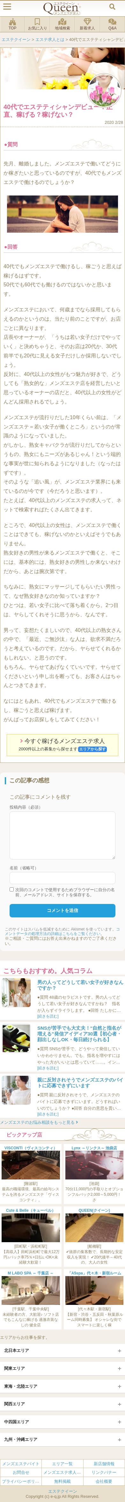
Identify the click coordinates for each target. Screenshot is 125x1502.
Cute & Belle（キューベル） (30, 1210)
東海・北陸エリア (20, 1386)
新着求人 (87, 24)
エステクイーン (62, 1491)
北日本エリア (16, 1350)
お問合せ (21, 1472)
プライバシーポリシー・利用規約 (33, 1481)
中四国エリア (16, 1421)
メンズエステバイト (21, 1463)
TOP (12, 24)
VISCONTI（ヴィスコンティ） (30, 1148)
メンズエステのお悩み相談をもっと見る (39, 1122)
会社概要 (104, 1481)
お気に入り (37, 24)
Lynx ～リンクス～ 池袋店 (94, 1148)
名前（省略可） (24, 868)
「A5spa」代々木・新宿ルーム (94, 1273)
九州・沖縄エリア (20, 1439)
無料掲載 (62, 1481)
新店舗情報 (104, 1463)
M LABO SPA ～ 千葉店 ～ (31, 1273)
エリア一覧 (62, 1463)
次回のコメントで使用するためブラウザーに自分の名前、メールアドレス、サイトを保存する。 (65, 892)
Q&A (112, 24)
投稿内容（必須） (26, 807)
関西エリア (14, 1404)
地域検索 (62, 24)
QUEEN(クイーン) (94, 1210)
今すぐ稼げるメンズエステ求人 (62, 745)
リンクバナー (104, 1472)
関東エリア (14, 1368)
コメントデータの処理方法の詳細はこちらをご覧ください (62, 931)
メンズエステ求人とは (64, 1472)
